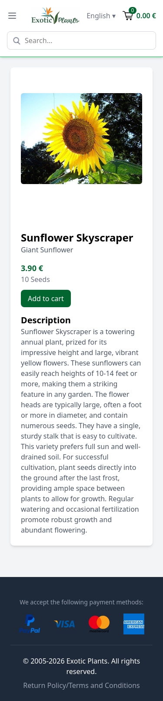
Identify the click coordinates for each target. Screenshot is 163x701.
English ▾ (101, 15)
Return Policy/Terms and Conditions (81, 685)
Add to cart (46, 298)
